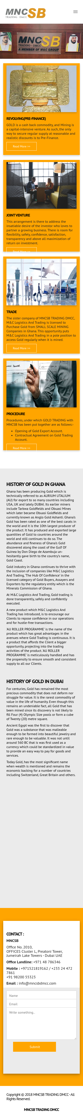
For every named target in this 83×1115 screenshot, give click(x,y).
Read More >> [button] (21, 146)
